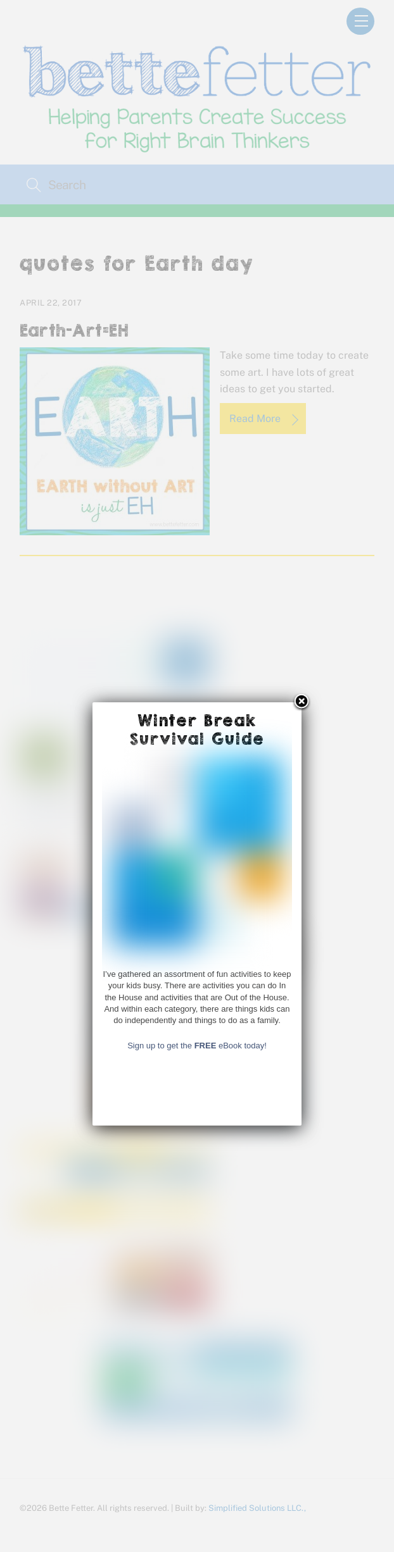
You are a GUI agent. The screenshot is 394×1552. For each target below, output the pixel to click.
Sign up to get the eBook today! (197, 1445)
